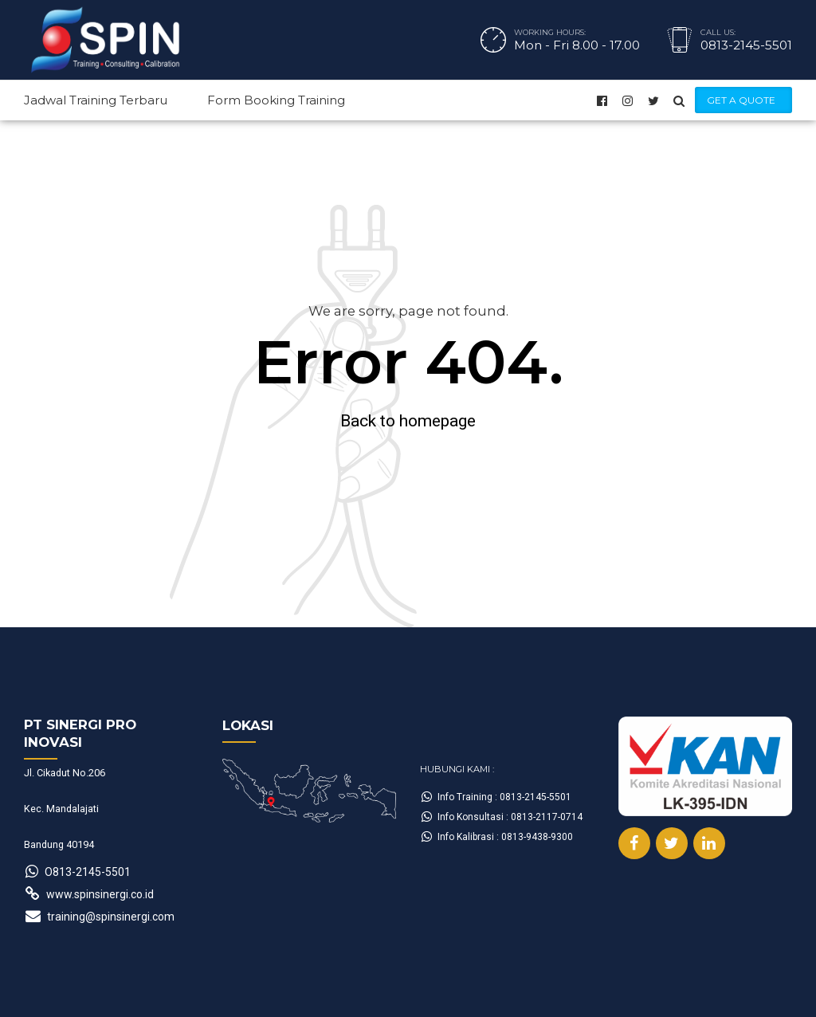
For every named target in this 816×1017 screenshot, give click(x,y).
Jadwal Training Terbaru (95, 100)
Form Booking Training (276, 100)
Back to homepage (408, 420)
